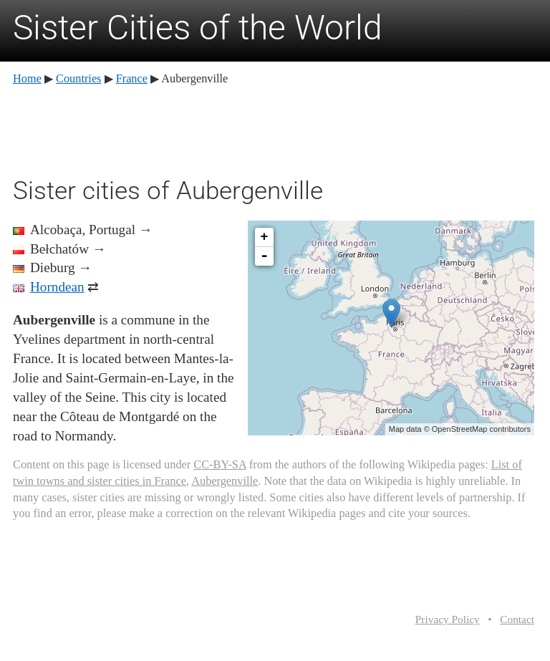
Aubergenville (224, 481)
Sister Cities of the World (197, 27)
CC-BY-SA (219, 464)
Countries (78, 78)
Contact (517, 619)
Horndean (57, 286)
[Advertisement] (273, 129)
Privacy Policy (447, 619)
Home (27, 78)
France (132, 78)
